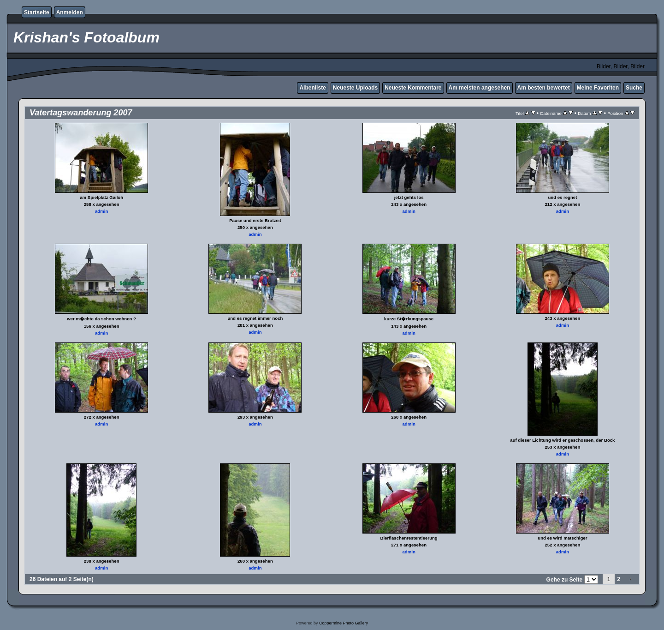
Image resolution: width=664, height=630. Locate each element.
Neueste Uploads (355, 87)
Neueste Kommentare (413, 87)
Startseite (36, 12)
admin (101, 211)
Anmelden (69, 12)
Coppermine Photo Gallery (343, 623)
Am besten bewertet (543, 87)
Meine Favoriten (598, 87)
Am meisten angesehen (479, 87)
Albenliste (312, 87)
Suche (634, 87)
